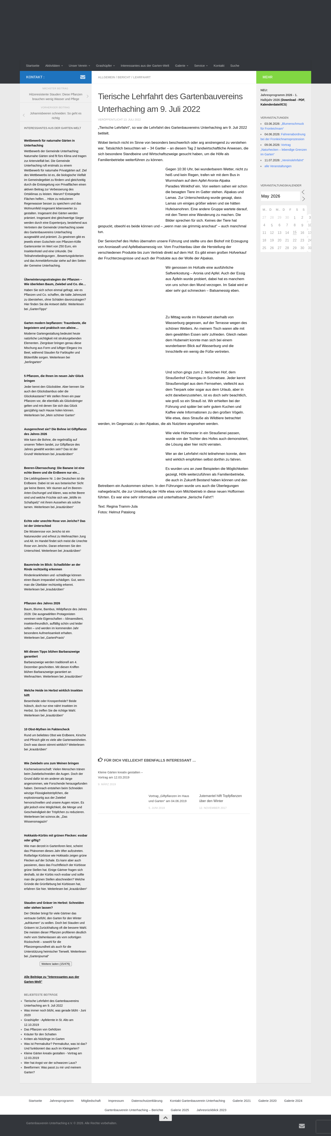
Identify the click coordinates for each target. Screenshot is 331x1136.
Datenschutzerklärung (147, 1100)
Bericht (126, 77)
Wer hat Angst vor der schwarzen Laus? (50, 1062)
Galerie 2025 (180, 1110)
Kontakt (219, 65)
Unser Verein (78, 65)
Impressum (116, 1100)
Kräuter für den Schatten (40, 1034)
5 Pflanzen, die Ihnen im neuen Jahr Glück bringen (54, 378)
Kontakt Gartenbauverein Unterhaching (197, 1100)
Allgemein (107, 77)
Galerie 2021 (242, 1100)
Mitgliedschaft (91, 1100)
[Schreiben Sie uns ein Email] (82, 77)
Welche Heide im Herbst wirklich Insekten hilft (53, 693)
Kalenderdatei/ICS (273, 104)
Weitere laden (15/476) (55, 963)
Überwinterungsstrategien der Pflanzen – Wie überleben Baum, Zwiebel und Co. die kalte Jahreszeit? (53, 282)
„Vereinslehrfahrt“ (292, 160)
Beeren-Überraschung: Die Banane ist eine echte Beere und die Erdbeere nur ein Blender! (54, 470)
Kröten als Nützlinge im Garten (44, 1039)
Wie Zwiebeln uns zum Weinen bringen (51, 763)
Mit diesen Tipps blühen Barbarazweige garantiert (52, 654)
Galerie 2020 (267, 1100)
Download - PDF (293, 100)
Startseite (32, 65)
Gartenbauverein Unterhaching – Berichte (134, 1110)
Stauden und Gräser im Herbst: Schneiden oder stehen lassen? (54, 905)
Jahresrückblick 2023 (211, 1110)
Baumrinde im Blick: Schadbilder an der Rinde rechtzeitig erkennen (52, 567)
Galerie (180, 65)
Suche (234, 65)
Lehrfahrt (145, 77)
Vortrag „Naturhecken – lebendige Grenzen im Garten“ (283, 149)
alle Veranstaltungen (278, 166)
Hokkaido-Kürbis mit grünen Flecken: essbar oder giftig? (55, 838)
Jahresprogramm (62, 1100)
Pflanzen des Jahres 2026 (42, 603)
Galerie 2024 (293, 1100)
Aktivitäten (52, 65)
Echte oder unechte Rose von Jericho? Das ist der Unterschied (54, 523)
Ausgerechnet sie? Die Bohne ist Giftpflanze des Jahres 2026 (55, 431)
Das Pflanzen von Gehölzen (42, 1029)
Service (199, 65)
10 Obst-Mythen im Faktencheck (46, 729)
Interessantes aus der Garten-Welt (145, 65)
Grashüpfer (104, 65)
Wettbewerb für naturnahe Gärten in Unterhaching (49, 143)
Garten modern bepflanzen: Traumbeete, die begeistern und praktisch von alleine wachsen (55, 325)
